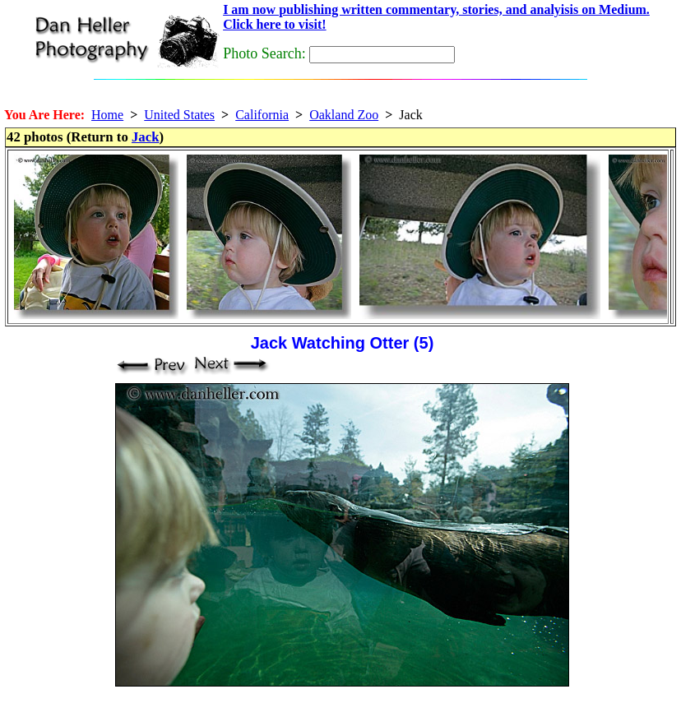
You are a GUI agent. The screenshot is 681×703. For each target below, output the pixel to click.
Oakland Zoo (343, 115)
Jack (146, 137)
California (262, 115)
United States (179, 115)
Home (107, 115)
